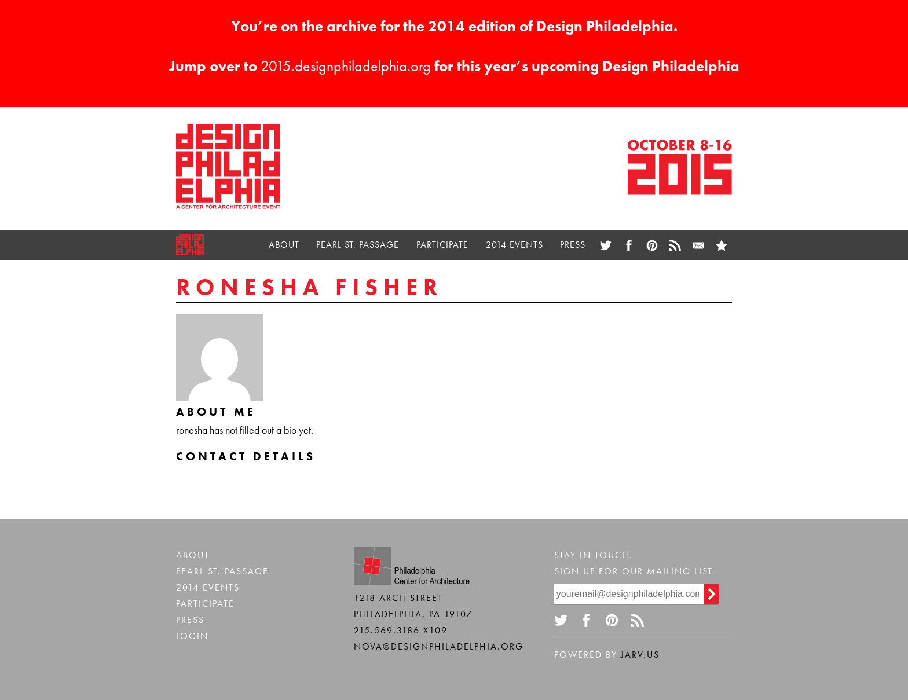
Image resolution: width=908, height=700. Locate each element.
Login (192, 636)
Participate (442, 245)
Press (572, 245)
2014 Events (514, 245)
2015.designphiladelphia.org (346, 66)
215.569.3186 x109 (401, 630)
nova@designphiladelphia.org (438, 646)
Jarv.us (640, 654)
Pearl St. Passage (357, 245)
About (284, 245)
